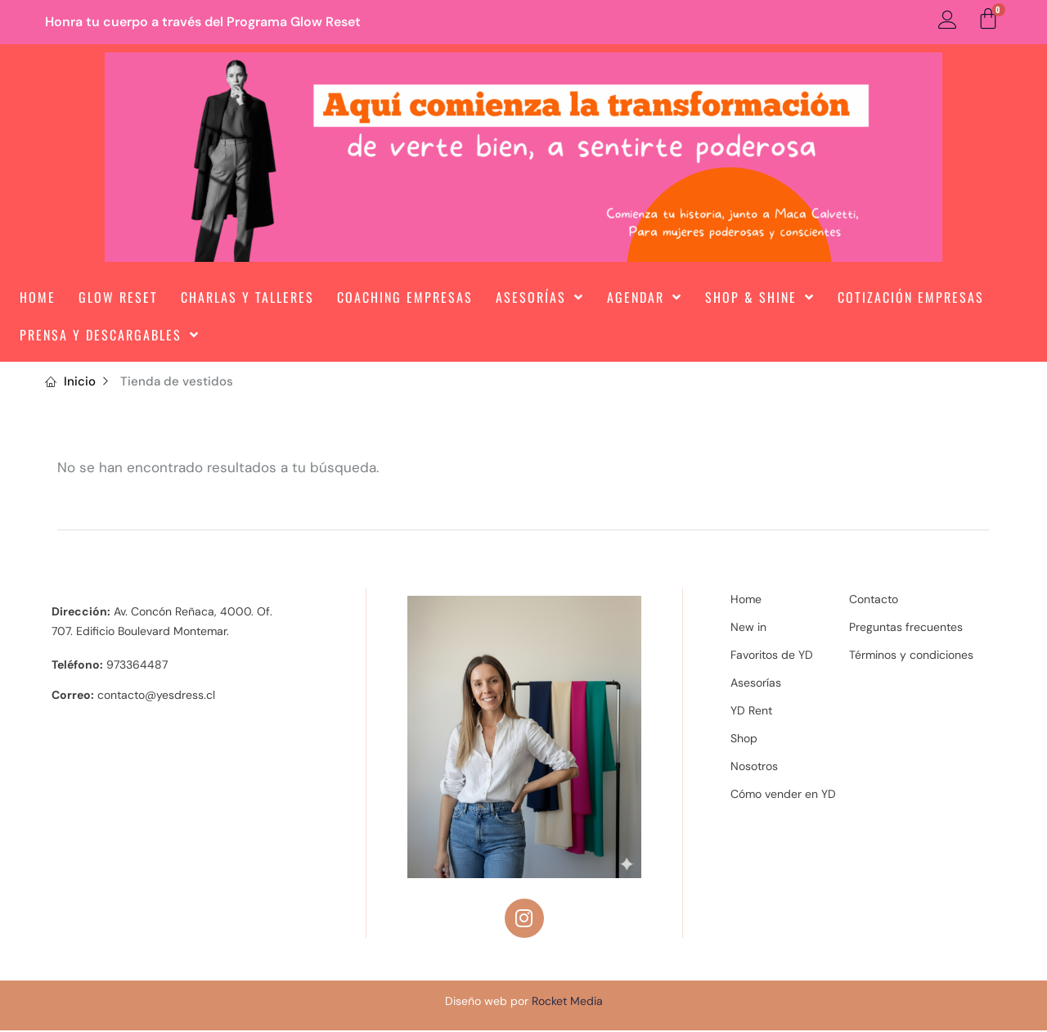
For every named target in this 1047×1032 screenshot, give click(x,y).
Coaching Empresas (405, 297)
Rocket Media (567, 1002)
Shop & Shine (760, 297)
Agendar (644, 297)
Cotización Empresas (911, 297)
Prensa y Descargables (110, 334)
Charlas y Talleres (247, 297)
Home (38, 297)
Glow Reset (118, 297)
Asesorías (540, 297)
